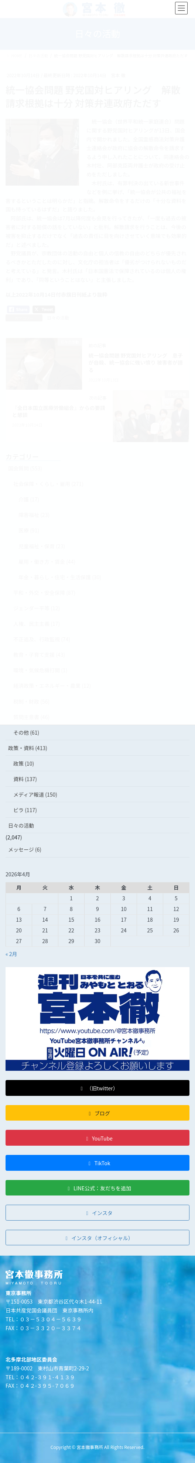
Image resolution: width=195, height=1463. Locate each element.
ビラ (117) (25, 810)
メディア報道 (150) (35, 794)
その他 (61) (26, 732)
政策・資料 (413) (27, 748)
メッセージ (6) (24, 849)
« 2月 (11, 953)
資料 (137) (25, 779)
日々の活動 (21, 825)
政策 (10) (23, 763)
